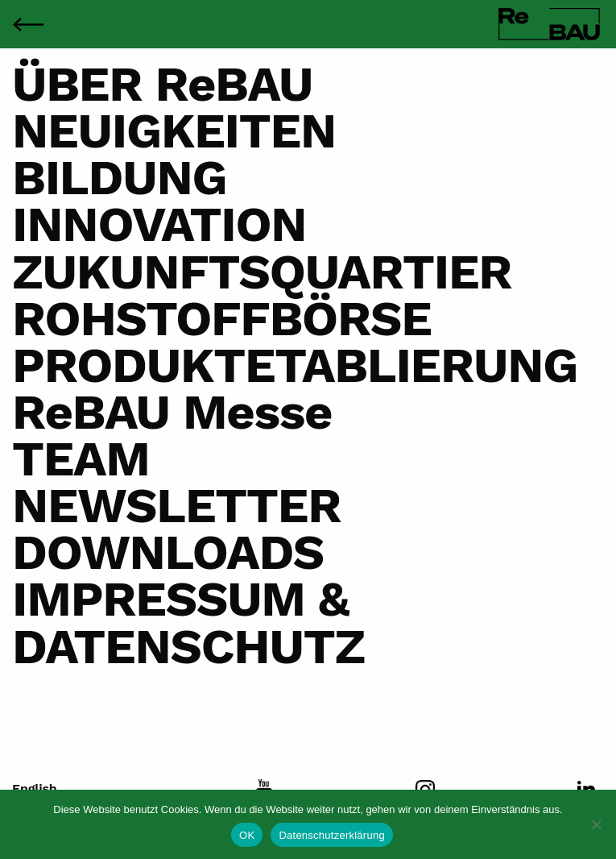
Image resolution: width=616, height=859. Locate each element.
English (34, 788)
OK (246, 835)
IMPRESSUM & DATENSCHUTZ (188, 622)
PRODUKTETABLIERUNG (294, 365)
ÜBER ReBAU (162, 83)
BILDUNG (119, 177)
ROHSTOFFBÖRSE (222, 318)
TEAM (81, 458)
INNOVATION (159, 224)
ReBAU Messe (172, 411)
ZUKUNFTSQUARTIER (261, 271)
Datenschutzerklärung (331, 835)
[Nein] (596, 824)
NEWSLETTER (176, 505)
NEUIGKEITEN (174, 130)
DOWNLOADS (168, 552)
